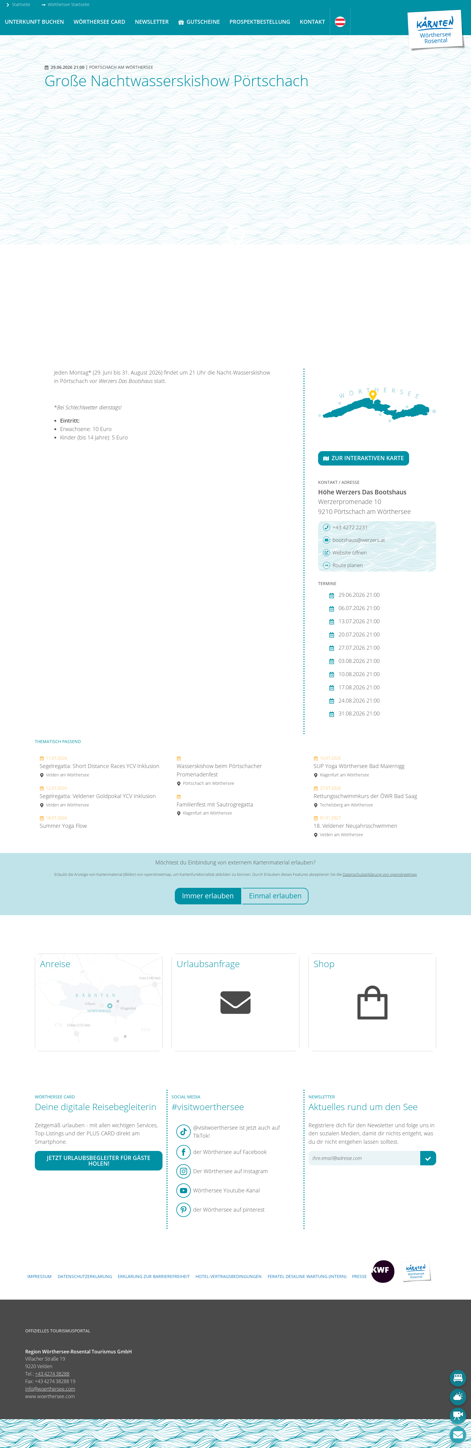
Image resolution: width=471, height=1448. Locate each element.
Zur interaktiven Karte (363, 458)
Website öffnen (345, 553)
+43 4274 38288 (52, 1374)
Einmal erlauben (275, 895)
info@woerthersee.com (50, 1389)
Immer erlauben (208, 895)
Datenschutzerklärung (85, 1276)
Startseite (18, 4)
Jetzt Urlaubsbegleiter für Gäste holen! (98, 1160)
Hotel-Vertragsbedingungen (229, 1276)
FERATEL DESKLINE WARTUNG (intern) (307, 1276)
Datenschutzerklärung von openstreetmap (380, 874)
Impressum (39, 1276)
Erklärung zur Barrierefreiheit (154, 1276)
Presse (359, 1276)
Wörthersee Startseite (65, 4)
